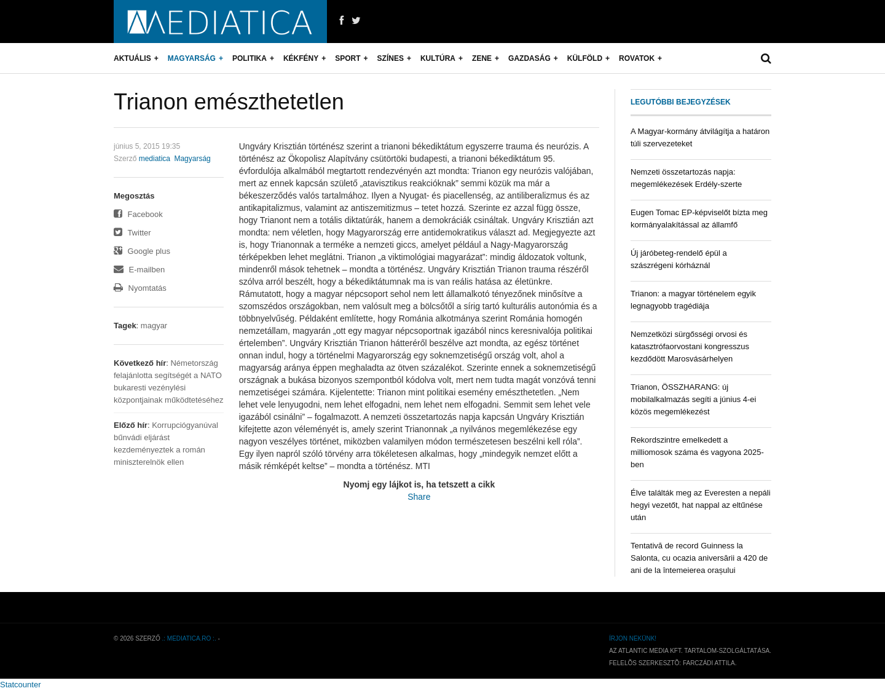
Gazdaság (529, 58)
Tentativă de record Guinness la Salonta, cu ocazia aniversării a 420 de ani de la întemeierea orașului (699, 558)
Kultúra (437, 58)
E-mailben (139, 269)
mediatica (154, 158)
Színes (390, 58)
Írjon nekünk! (632, 638)
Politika (249, 58)
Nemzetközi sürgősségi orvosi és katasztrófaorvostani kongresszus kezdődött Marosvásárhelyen (690, 346)
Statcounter (20, 684)
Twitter (132, 232)
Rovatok (637, 58)
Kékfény (300, 58)
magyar (154, 325)
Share (418, 497)
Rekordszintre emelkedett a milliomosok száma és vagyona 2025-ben (697, 452)
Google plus (142, 251)
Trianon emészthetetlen (229, 101)
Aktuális (132, 58)
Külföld (584, 58)
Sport (347, 58)
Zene (482, 58)
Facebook (138, 214)
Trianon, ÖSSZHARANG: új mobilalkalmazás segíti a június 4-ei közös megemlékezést (693, 399)
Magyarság (192, 58)
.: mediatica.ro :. (189, 638)
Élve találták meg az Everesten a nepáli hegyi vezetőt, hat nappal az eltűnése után (701, 505)
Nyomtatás (140, 288)
